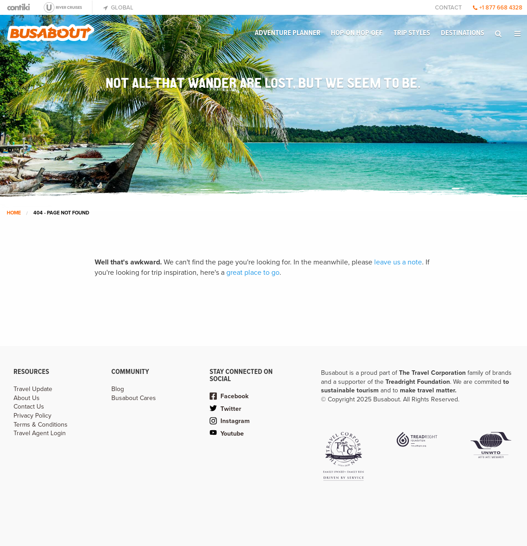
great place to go (253, 272)
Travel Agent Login (40, 433)
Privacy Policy (32, 415)
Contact (448, 7)
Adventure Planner (288, 33)
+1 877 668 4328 (497, 7)
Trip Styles (412, 33)
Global (118, 7)
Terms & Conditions (41, 424)
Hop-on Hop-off (357, 33)
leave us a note (398, 262)
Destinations (462, 33)
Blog (117, 389)
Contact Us (29, 406)
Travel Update (33, 389)
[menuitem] (287, 33)
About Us (27, 398)
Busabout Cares (133, 398)
